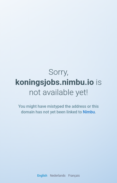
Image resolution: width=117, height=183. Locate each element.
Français (74, 175)
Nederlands (57, 175)
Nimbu (89, 112)
